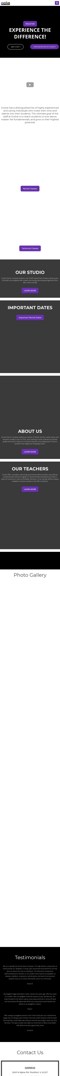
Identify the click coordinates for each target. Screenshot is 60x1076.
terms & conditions (23, 962)
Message (8, 950)
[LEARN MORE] (30, 203)
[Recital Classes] (30, 143)
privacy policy (36, 962)
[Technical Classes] (30, 160)
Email (7, 940)
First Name (9, 909)
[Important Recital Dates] (30, 229)
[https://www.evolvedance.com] (5, 3)
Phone (7, 929)
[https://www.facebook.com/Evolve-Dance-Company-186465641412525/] (15, 1064)
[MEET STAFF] (15, 46)
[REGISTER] (30, 24)
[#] (30, 136)
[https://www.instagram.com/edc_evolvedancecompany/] (44, 1064)
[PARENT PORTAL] (30, 1033)
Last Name (9, 919)
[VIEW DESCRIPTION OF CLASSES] (44, 46)
